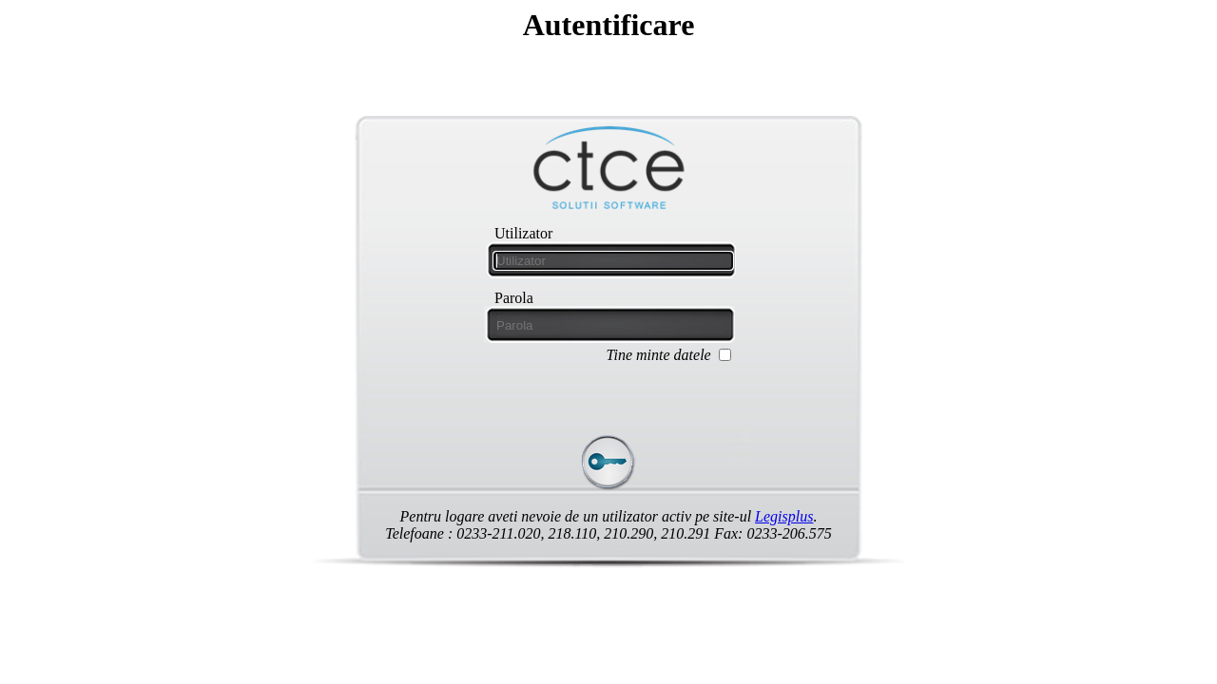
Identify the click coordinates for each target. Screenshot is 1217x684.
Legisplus (784, 516)
